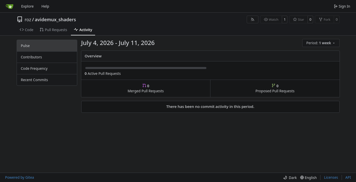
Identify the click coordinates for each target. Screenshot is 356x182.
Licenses (331, 177)
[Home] (10, 6)
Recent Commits (34, 79)
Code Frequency (34, 68)
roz (28, 19)
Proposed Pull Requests (275, 88)
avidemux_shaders (55, 19)
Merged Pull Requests (146, 88)
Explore (27, 6)
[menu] (320, 43)
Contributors (31, 57)
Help (45, 6)
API (348, 177)
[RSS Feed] (252, 19)
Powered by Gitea (19, 177)
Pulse (25, 45)
